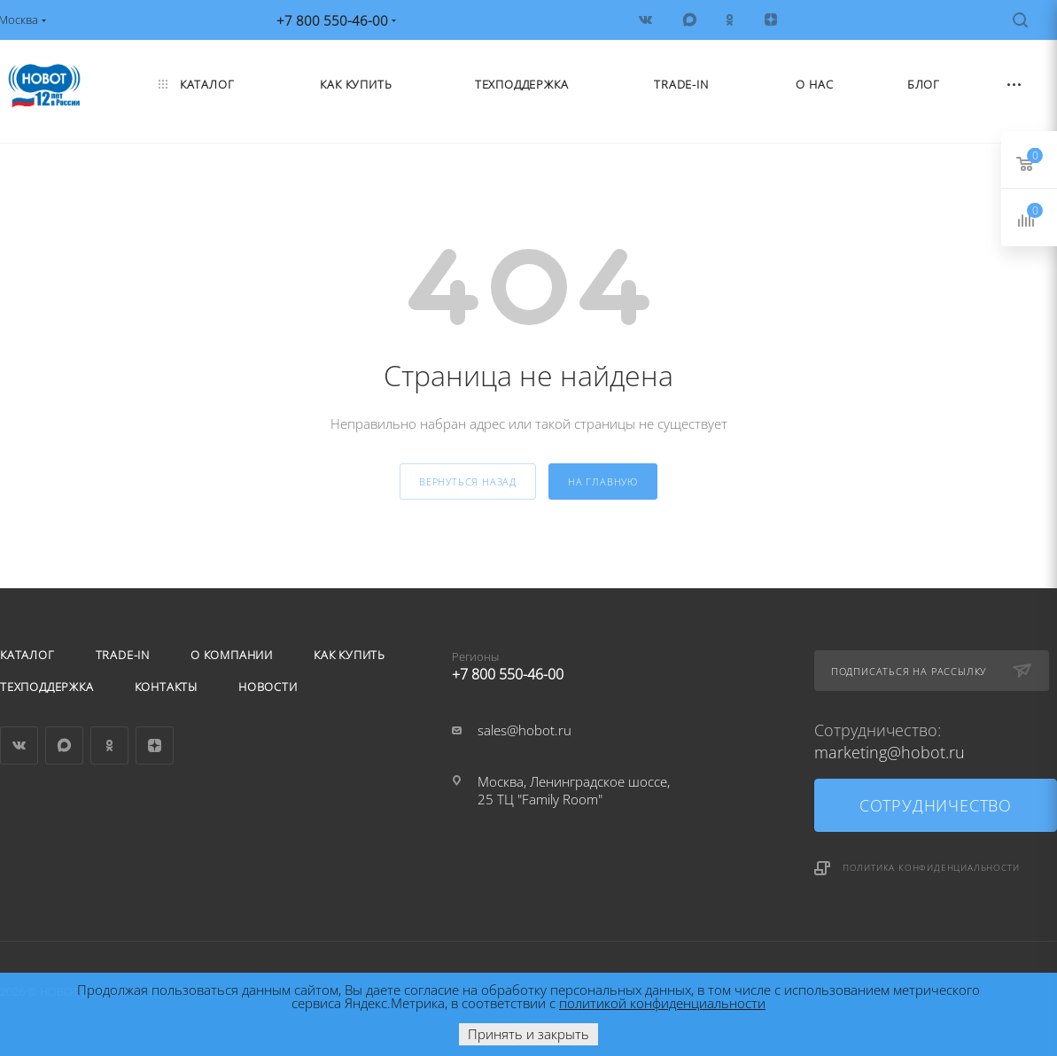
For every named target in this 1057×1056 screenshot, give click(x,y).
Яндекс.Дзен (155, 745)
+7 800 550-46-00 (573, 662)
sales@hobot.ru (524, 730)
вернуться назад (468, 481)
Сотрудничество (935, 805)
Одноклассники (109, 745)
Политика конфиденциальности (931, 867)
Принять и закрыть (528, 1034)
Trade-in (123, 655)
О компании (231, 655)
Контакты (166, 687)
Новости (268, 687)
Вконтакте (19, 745)
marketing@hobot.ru (889, 752)
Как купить (349, 655)
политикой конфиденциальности (662, 1003)
